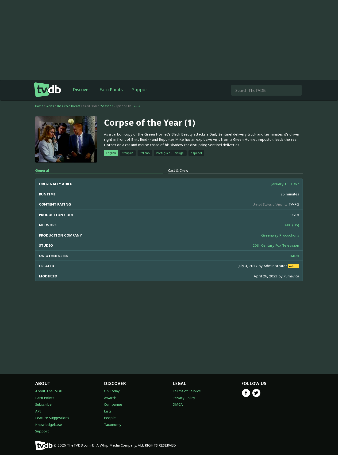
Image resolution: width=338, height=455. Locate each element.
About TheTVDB (48, 391)
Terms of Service (187, 391)
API (38, 411)
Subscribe (43, 404)
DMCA (178, 404)
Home (39, 106)
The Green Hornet (68, 106)
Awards (110, 397)
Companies (113, 404)
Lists (107, 411)
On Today (112, 391)
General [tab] (42, 170)
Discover (81, 89)
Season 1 (107, 106)
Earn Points (111, 89)
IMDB (294, 255)
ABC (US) (291, 224)
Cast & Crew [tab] (178, 170)
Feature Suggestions (52, 417)
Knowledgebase (48, 424)
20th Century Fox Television (276, 245)
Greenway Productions (280, 235)
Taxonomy (112, 424)
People (110, 417)
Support (140, 89)
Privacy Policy (184, 397)
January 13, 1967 (285, 183)
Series (50, 106)
